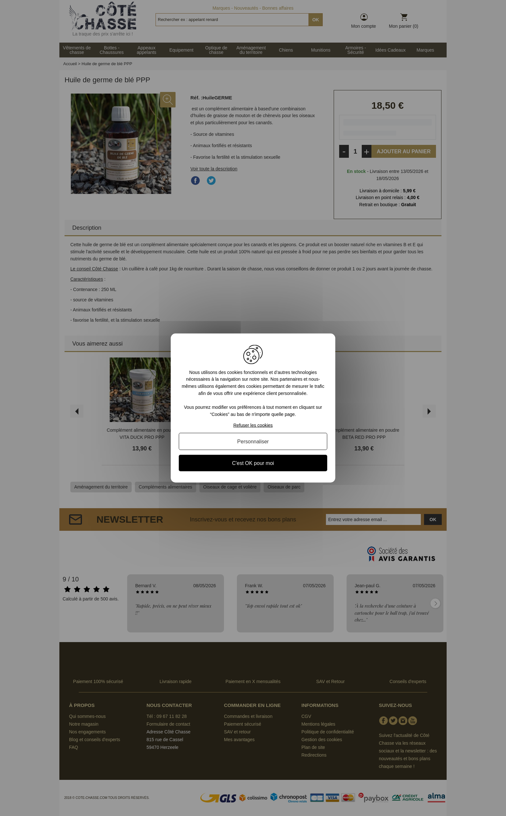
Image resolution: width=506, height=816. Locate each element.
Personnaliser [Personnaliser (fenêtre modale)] (253, 441)
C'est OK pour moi (253, 463)
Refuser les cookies (253, 425)
